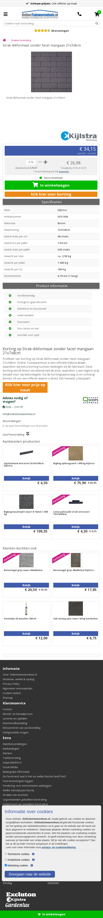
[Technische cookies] (6, 854)
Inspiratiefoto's (12, 762)
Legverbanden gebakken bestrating (25, 799)
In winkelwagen (51, 185)
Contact (7, 709)
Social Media (10, 767)
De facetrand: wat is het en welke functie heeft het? (34, 776)
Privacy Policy (11, 683)
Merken (7, 753)
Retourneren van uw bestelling (22, 727)
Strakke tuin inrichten (15, 795)
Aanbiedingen (11, 748)
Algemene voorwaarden (17, 688)
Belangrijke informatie (16, 771)
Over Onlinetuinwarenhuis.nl (20, 674)
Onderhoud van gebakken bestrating (25, 804)
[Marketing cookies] (6, 865)
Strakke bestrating (21, 40)
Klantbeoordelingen (15, 744)
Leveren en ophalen (15, 718)
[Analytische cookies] (6, 859)
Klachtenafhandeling (15, 723)
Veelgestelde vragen (16, 732)
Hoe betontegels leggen (18, 781)
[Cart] (97, 14)
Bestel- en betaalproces (18, 714)
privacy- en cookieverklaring (59, 847)
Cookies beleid (12, 693)
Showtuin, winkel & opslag (18, 679)
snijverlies (64, 171)
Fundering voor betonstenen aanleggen (27, 785)
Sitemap (8, 697)
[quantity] (30, 162)
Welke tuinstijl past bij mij (18, 790)
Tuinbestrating (12, 758)
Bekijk (26, 478)
